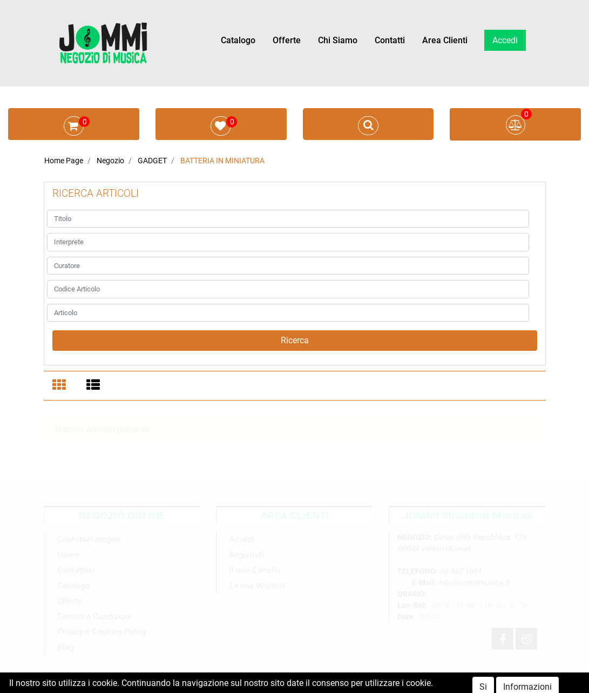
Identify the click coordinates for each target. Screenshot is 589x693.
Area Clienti (445, 40)
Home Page (63, 160)
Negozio (110, 160)
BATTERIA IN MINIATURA (222, 160)
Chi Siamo (337, 40)
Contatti (390, 40)
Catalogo (238, 40)
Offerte (287, 40)
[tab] (61, 386)
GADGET (152, 160)
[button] (294, 340)
